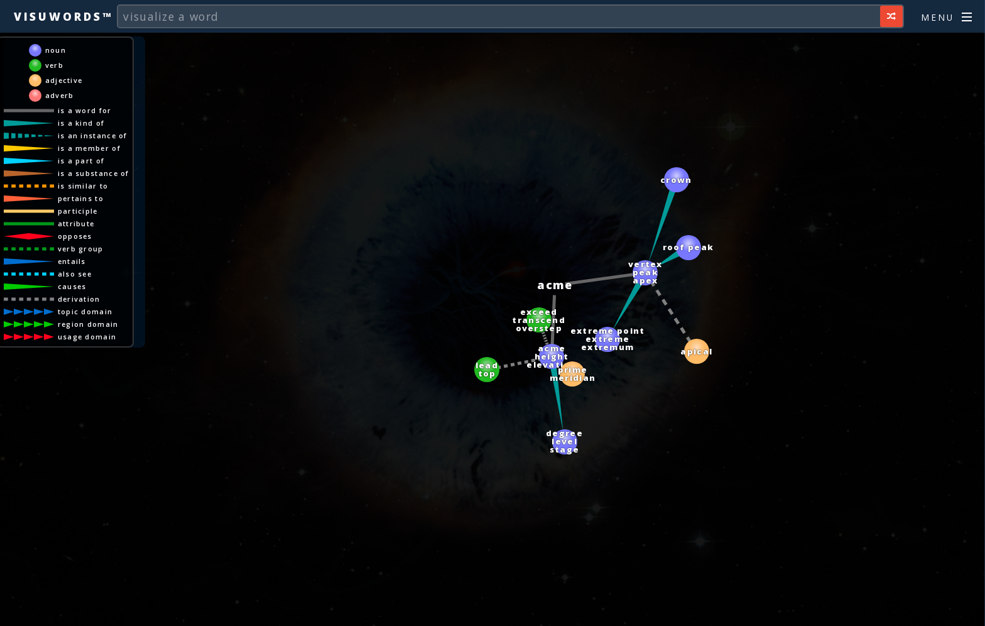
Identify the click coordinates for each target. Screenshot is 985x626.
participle (78, 211)
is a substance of (93, 173)
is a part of (81, 160)
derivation (79, 299)
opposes (75, 236)
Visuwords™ (63, 16)
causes (72, 286)
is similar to (83, 185)
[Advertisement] (492, 610)
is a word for (85, 110)
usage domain (87, 336)
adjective (64, 80)
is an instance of (93, 135)
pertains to (81, 198)
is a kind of (81, 123)
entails (72, 261)
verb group (81, 248)
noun (55, 50)
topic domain (85, 311)
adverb (59, 95)
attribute (76, 223)
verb (54, 65)
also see (75, 273)
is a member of (89, 148)
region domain (88, 324)
